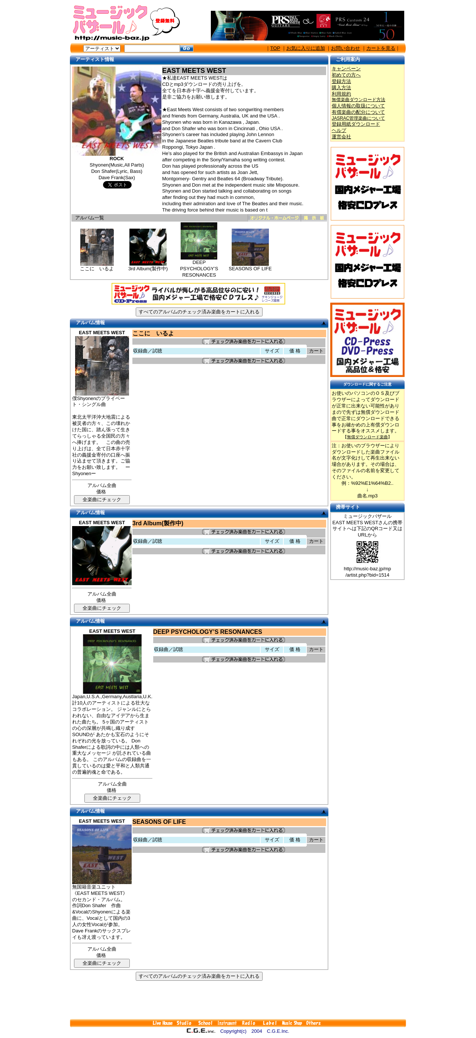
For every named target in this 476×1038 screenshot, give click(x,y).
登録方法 (341, 81)
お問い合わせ (345, 48)
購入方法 (341, 87)
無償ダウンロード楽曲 (367, 437)
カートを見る (380, 48)
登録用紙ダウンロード (356, 124)
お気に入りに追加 (305, 48)
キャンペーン (346, 68)
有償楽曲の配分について (358, 112)
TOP (275, 48)
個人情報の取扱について (358, 106)
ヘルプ (339, 130)
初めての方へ (346, 75)
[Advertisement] (238, 999)
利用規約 (341, 94)
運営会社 (341, 136)
